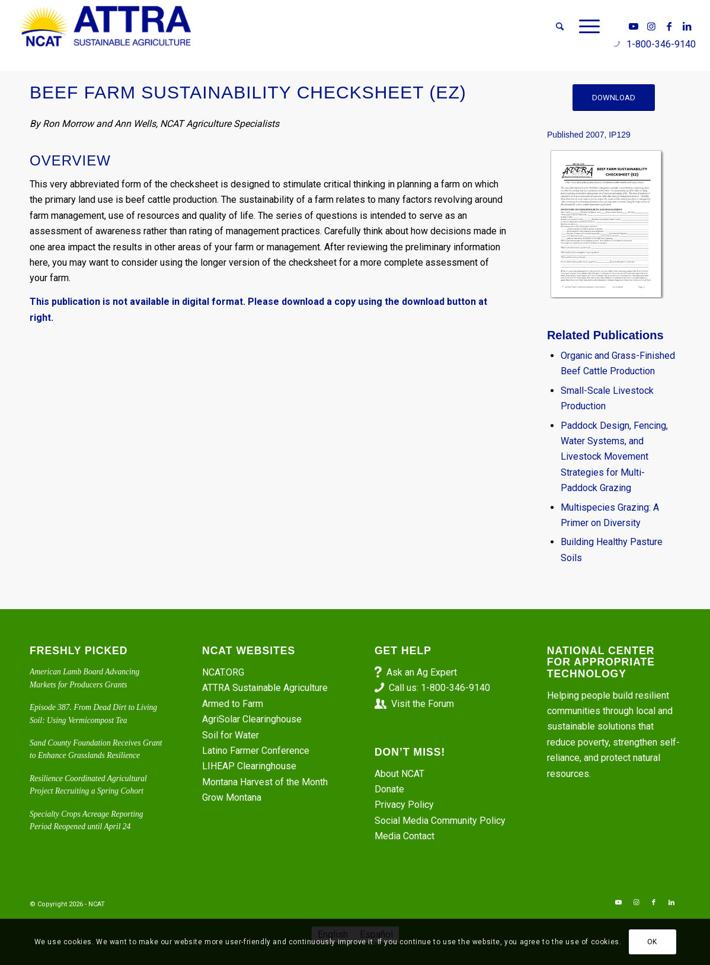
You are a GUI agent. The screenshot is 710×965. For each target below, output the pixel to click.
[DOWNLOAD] (614, 97)
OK (652, 942)
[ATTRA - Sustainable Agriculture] (105, 27)
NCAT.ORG (223, 672)
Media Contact (404, 836)
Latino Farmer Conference (255, 750)
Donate (389, 789)
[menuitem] (559, 27)
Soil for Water (230, 735)
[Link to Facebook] (669, 26)
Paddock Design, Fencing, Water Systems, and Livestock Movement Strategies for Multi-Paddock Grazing (614, 457)
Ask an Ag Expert (421, 672)
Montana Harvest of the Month (265, 782)
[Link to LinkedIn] (687, 26)
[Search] (559, 27)
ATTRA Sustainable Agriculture (266, 687)
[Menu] (585, 27)
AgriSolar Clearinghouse (252, 719)
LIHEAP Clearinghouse (249, 766)
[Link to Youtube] (633, 26)
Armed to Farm (232, 703)
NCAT (96, 904)
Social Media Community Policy (440, 820)
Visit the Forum (422, 703)
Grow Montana (231, 797)
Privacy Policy (404, 804)
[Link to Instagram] (651, 26)
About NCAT (399, 773)
